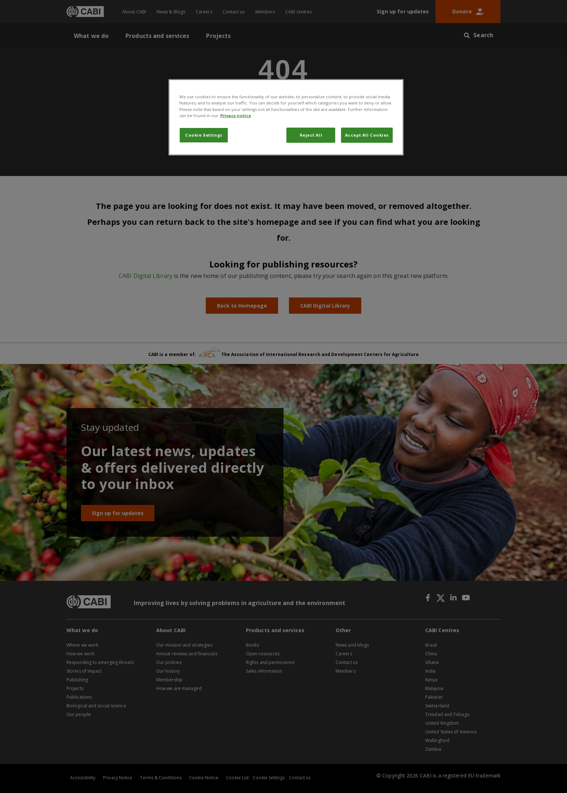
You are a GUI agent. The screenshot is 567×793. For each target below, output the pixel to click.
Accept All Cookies (367, 135)
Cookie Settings (203, 135)
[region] (286, 117)
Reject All (311, 135)
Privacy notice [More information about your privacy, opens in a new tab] (235, 115)
